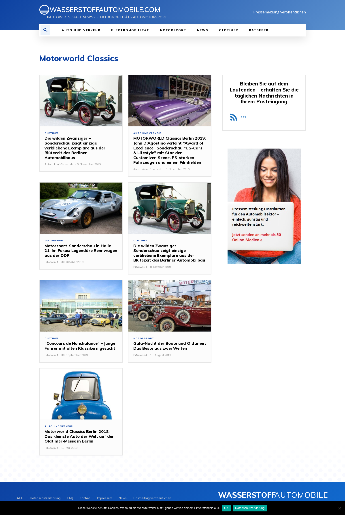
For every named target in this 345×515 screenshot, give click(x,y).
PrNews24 (51, 262)
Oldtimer (52, 133)
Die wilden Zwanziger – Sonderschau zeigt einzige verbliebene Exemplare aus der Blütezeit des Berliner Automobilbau (169, 253)
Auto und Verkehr (148, 133)
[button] (45, 30)
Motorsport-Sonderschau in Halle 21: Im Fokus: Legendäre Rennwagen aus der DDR (81, 251)
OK (226, 508)
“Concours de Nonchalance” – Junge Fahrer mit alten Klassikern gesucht (80, 347)
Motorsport (55, 241)
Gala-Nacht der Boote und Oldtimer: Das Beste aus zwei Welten (169, 347)
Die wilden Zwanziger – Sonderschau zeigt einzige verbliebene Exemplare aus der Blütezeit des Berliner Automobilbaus (75, 148)
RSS (243, 118)
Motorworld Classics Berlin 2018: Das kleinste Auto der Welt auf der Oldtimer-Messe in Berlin (79, 437)
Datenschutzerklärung (249, 508)
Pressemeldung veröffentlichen (279, 12)
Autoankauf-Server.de (59, 164)
